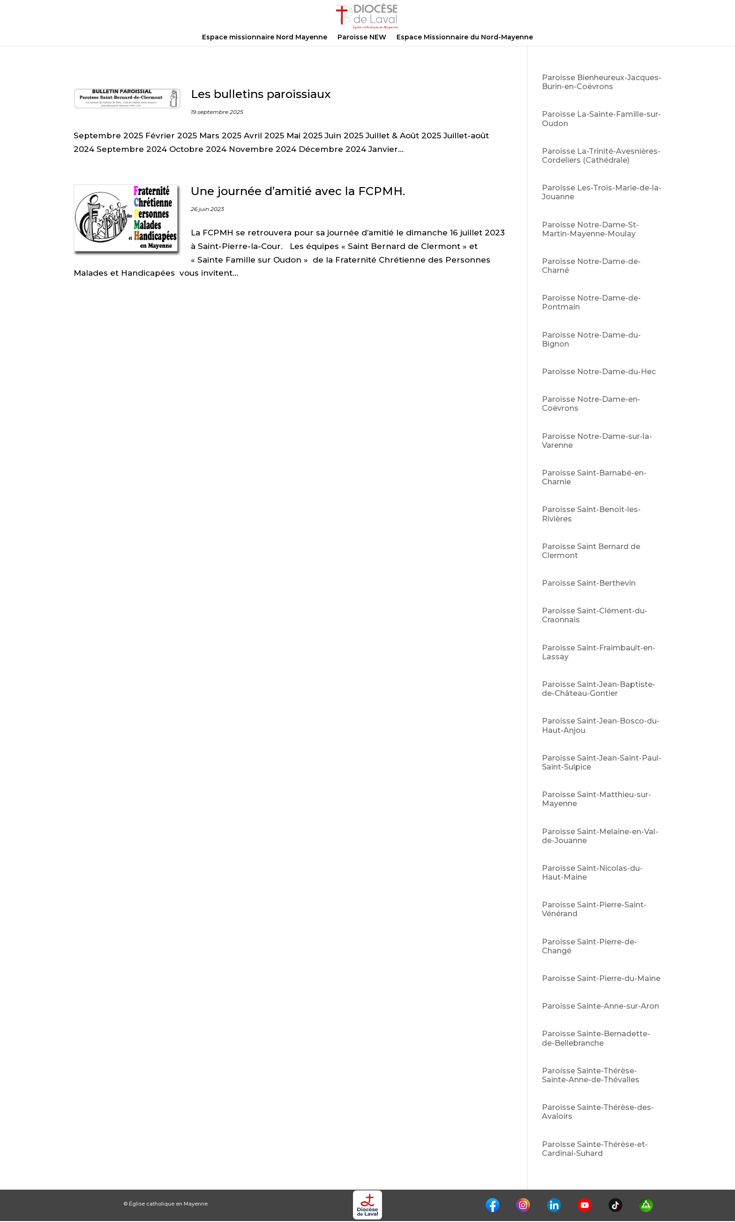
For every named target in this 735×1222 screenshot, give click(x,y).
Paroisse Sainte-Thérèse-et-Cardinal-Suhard (595, 1149)
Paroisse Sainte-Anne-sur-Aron (600, 1006)
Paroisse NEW (362, 37)
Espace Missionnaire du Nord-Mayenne (465, 37)
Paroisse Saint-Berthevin (589, 583)
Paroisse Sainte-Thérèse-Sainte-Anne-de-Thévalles (590, 1075)
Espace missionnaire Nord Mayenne (264, 37)
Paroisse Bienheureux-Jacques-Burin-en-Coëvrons (601, 82)
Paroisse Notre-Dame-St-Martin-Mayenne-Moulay (590, 229)
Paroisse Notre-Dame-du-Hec (599, 371)
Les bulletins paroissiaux (260, 94)
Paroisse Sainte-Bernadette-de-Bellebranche (596, 1038)
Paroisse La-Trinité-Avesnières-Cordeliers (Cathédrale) (601, 156)
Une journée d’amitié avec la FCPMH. (298, 191)
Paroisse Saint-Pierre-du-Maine (601, 978)
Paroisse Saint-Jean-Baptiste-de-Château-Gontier (598, 689)
